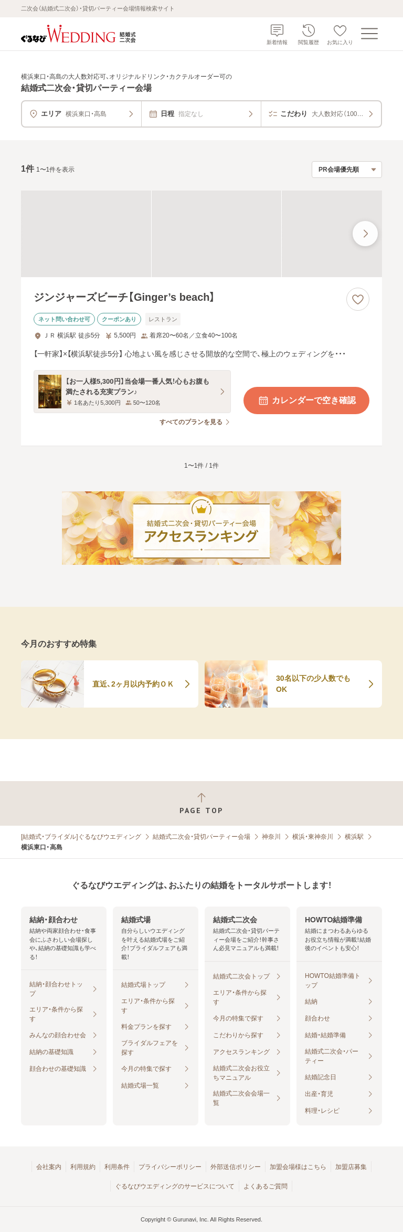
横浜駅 (354, 836)
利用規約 (83, 1167)
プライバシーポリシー (170, 1167)
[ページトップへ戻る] (201, 803)
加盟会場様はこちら (298, 1167)
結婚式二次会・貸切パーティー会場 (201, 836)
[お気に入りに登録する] (357, 299)
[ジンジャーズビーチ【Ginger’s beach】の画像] (201, 234)
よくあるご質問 (265, 1186)
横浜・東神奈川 (312, 836)
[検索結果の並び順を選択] (347, 169)
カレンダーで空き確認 (306, 400)
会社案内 (48, 1167)
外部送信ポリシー (235, 1167)
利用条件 (117, 1167)
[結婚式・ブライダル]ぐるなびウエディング (81, 836)
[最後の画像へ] (365, 233)
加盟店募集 (351, 1167)
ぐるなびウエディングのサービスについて (175, 1186)
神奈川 (271, 836)
